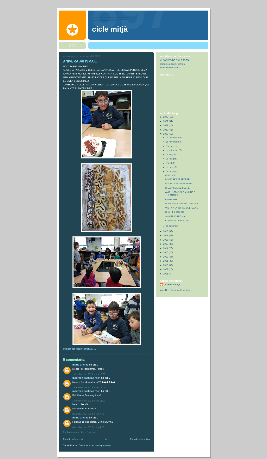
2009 (166, 269)
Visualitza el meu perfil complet (175, 290)
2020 (166, 129)
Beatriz (76, 404)
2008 (166, 273)
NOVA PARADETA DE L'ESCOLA (181, 203)
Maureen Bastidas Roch (86, 377)
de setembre (172, 150)
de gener (170, 226)
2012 (166, 256)
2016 (166, 239)
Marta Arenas (80, 364)
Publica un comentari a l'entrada (79, 432)
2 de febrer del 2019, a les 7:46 (88, 414)
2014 (166, 248)
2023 (166, 117)
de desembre (172, 137)
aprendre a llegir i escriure (173, 64)
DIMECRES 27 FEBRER (177, 179)
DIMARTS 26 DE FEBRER (178, 183)
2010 (166, 265)
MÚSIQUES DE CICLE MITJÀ (175, 60)
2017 (166, 235)
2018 (166, 231)
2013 (166, 252)
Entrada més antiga (140, 439)
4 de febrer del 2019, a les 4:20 (88, 427)
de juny (170, 154)
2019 (166, 134)
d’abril (169, 163)
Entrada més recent (73, 439)
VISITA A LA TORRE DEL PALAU (181, 208)
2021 (166, 125)
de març (170, 167)
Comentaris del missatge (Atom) (95, 445)
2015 (166, 244)
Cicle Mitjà (110, 29)
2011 (166, 261)
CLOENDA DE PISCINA (177, 220)
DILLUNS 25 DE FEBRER (178, 188)
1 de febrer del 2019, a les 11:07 (88, 387)
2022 (166, 121)
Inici (106, 439)
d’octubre (171, 146)
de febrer (170, 171)
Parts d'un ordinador (170, 67)
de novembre (172, 141)
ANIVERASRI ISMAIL (176, 216)
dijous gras (170, 175)
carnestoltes (171, 199)
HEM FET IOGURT (174, 212)
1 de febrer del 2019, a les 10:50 (88, 374)
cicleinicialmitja (172, 284)
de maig (170, 158)
